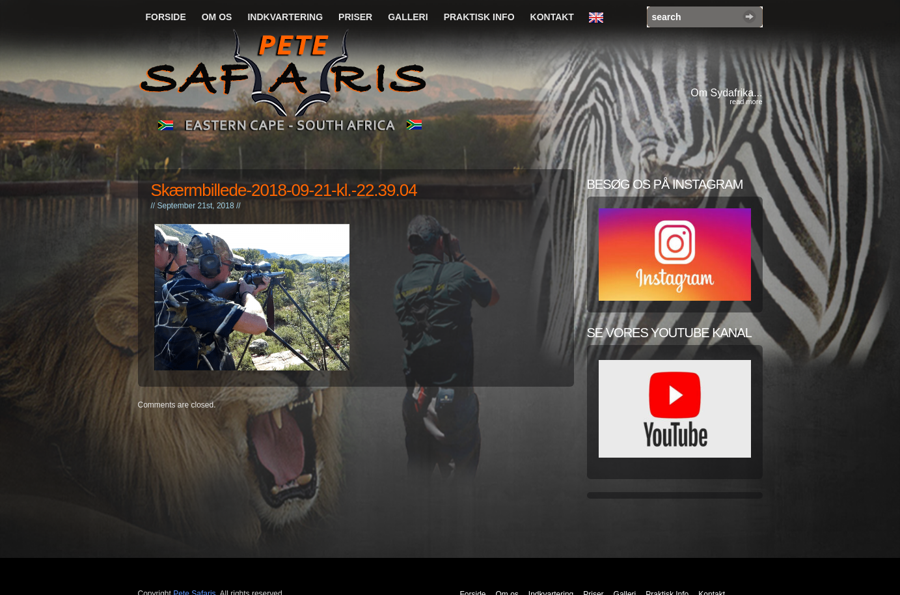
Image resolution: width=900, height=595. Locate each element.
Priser (355, 17)
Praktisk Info (479, 17)
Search (749, 16)
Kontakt (552, 17)
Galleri (408, 17)
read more (746, 101)
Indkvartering (285, 17)
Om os (217, 17)
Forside (166, 17)
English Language (599, 18)
